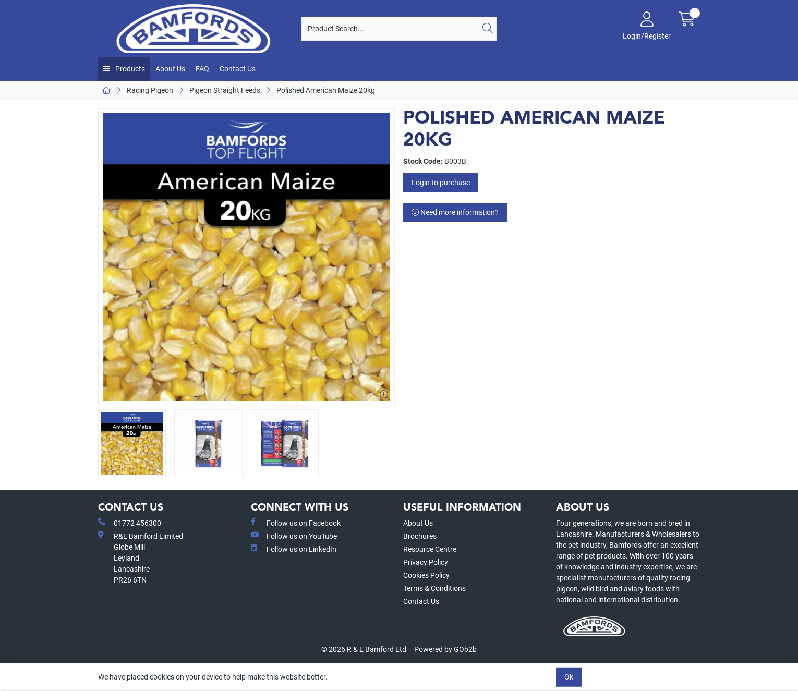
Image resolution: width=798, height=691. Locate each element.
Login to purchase (441, 182)
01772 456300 (129, 522)
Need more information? (455, 212)
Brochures (420, 536)
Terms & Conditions (434, 588)
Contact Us (238, 69)
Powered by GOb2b (445, 649)
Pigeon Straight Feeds (224, 90)
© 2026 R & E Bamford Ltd (363, 649)
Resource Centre (429, 549)
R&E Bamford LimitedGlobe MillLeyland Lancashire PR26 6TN (140, 557)
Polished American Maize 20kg (325, 90)
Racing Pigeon (150, 90)
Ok (568, 677)
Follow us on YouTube (294, 535)
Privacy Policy (425, 562)
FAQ (202, 69)
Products (129, 69)
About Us (170, 69)
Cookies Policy (426, 575)
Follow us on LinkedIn (293, 548)
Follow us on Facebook (296, 522)
